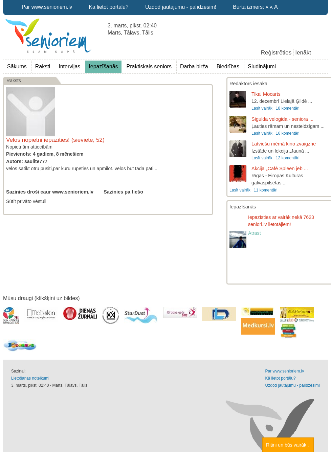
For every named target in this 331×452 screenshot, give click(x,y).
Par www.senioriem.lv (47, 7)
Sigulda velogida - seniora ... (282, 119)
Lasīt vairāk (261, 108)
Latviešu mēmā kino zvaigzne (283, 143)
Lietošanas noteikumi (30, 378)
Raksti (42, 66)
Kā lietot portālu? (109, 7)
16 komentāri (288, 133)
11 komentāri (266, 190)
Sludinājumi (262, 66)
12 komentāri (288, 158)
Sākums (17, 66)
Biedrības (228, 66)
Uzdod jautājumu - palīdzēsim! (180, 7)
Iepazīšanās (103, 66)
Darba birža (194, 66)
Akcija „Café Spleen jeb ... (279, 168)
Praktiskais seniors (149, 66)
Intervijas (69, 66)
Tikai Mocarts (266, 94)
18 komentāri (288, 108)
